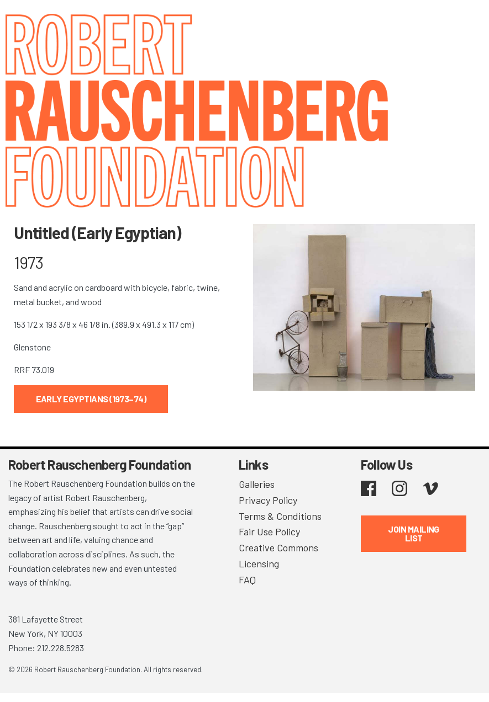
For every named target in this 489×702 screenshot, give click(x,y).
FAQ (247, 579)
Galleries (257, 484)
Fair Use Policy (269, 531)
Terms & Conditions (280, 516)
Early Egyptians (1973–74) (91, 398)
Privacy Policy (268, 500)
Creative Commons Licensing (278, 555)
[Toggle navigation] (466, 23)
